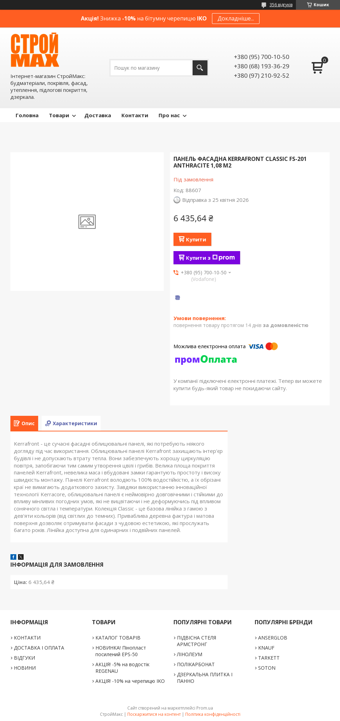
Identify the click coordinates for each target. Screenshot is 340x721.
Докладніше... (236, 18)
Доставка (97, 115)
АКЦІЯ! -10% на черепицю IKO (130, 681)
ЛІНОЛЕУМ (189, 654)
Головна (27, 115)
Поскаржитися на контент (154, 714)
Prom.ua (204, 708)
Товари (59, 115)
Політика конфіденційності (212, 714)
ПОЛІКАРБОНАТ (196, 664)
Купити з (210, 257)
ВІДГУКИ (24, 657)
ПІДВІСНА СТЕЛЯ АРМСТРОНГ (196, 640)
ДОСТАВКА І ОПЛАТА (39, 647)
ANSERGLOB (272, 637)
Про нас (169, 115)
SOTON (266, 667)
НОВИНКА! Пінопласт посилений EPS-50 (120, 651)
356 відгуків (281, 5)
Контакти (134, 115)
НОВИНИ (25, 667)
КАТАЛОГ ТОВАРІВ (118, 637)
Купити (196, 239)
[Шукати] (200, 67)
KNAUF (266, 647)
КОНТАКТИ (27, 637)
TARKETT (269, 657)
